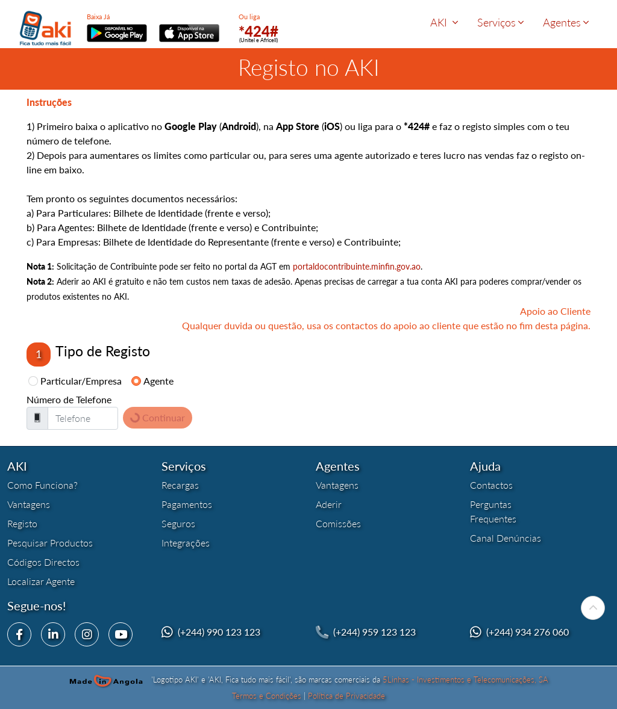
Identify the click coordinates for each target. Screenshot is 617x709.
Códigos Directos (43, 562)
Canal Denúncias (505, 537)
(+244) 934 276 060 (527, 631)
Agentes (566, 22)
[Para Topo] (593, 608)
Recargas (180, 485)
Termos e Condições (266, 696)
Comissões (338, 523)
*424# (258, 31)
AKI (444, 22)
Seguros (178, 523)
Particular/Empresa (81, 380)
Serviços (500, 22)
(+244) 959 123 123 (374, 631)
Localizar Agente (41, 581)
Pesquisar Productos (50, 542)
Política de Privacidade (346, 696)
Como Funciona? (42, 485)
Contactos (491, 485)
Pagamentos (186, 504)
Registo (22, 523)
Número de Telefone (69, 399)
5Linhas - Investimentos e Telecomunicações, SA (465, 679)
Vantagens (28, 504)
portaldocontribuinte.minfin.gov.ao (357, 266)
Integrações (185, 542)
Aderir (329, 504)
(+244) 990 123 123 (219, 631)
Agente (158, 380)
